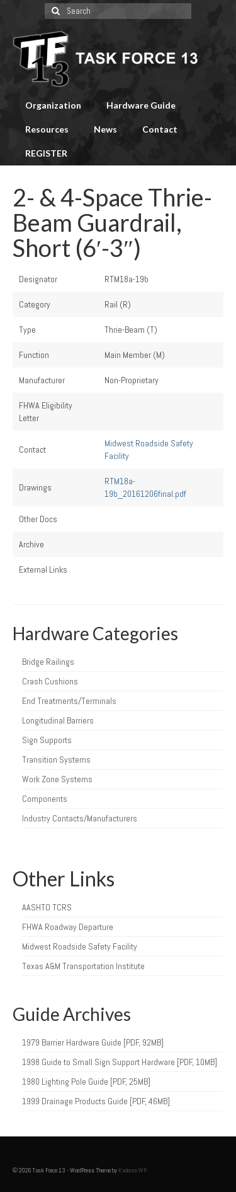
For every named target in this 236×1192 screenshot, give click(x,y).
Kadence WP (132, 1170)
